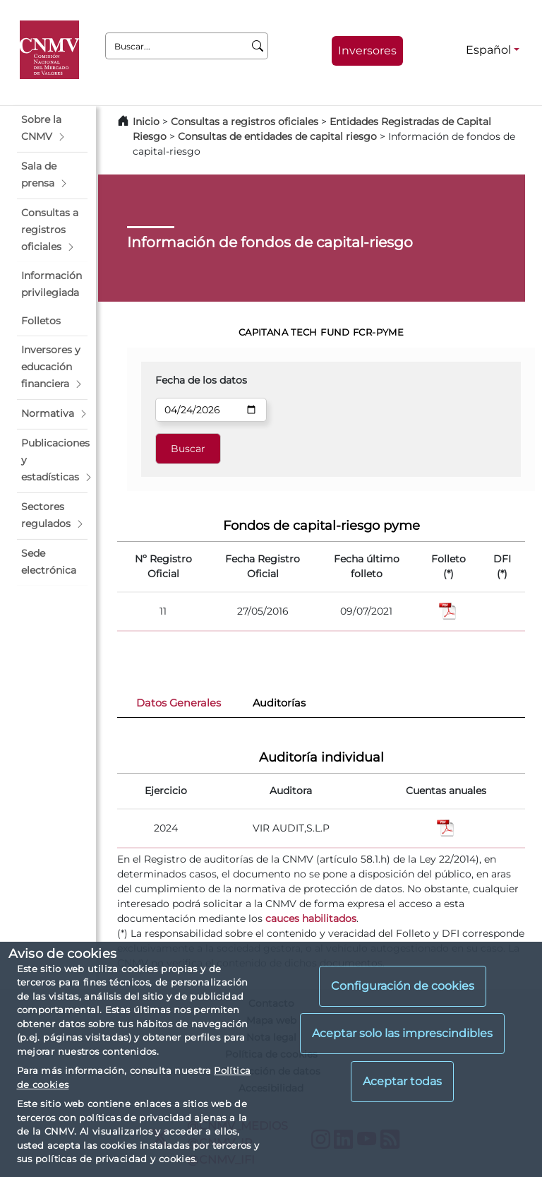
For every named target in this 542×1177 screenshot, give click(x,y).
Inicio (146, 121)
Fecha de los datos (201, 380)
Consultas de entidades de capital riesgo (277, 136)
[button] (52, 128)
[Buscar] (258, 45)
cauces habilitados (310, 918)
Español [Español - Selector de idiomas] (488, 50)
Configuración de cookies (402, 986)
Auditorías (279, 703)
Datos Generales (178, 703)
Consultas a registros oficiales (244, 121)
